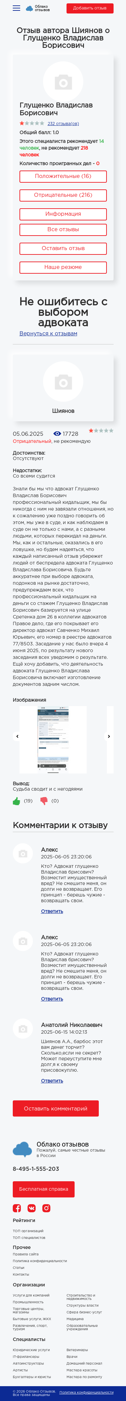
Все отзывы (63, 229)
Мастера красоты (82, 1370)
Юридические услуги (31, 1350)
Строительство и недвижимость (81, 1297)
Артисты (20, 1370)
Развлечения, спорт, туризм (30, 1327)
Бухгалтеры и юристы (32, 1377)
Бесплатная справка (43, 1189)
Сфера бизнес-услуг (84, 1312)
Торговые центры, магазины (28, 1311)
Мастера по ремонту (84, 1377)
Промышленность (28, 1302)
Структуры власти (82, 1305)
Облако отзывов (42, 8)
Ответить (52, 912)
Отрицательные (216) (63, 195)
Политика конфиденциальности (40, 1261)
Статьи (18, 1268)
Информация (63, 214)
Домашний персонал (84, 1363)
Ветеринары (77, 1350)
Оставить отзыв (63, 248)
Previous (17, 736)
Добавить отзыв (90, 8)
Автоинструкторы (28, 1363)
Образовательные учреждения (82, 1327)
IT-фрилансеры (26, 1357)
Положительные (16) (63, 176)
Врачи (72, 1357)
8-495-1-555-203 (36, 1169)
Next (109, 736)
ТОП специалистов (29, 1238)
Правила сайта (26, 1254)
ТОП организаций (28, 1231)
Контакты (21, 1274)
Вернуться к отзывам (48, 333)
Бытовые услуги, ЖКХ (32, 1319)
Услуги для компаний (31, 1295)
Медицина (75, 1319)
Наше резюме (63, 267)
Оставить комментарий (55, 1108)
